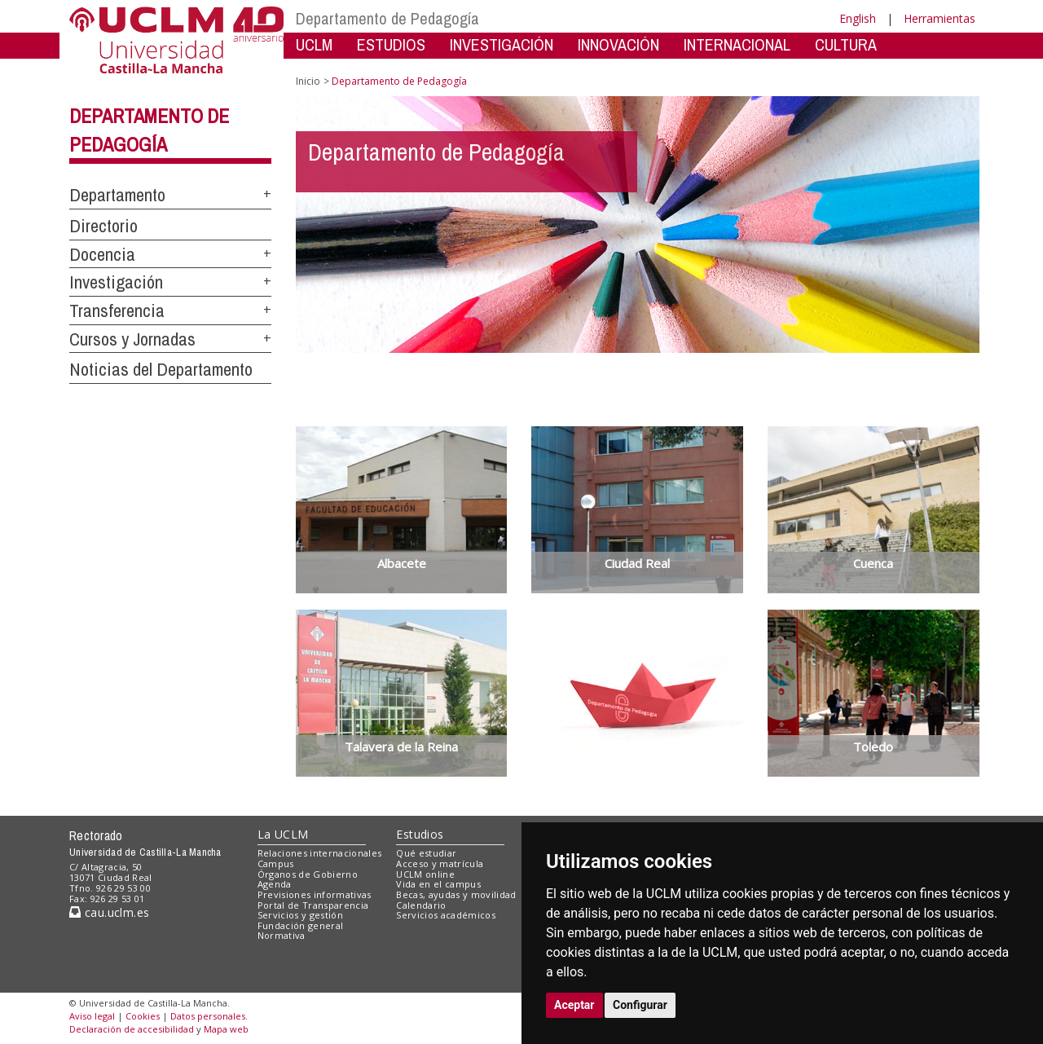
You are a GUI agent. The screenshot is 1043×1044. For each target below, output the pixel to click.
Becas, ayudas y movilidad (456, 894)
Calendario (421, 905)
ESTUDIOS (391, 44)
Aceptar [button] (574, 1004)
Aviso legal (92, 1016)
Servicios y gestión (300, 915)
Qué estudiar (426, 853)
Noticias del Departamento (161, 369)
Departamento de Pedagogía (387, 18)
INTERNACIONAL (737, 44)
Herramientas (939, 18)
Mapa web (226, 1029)
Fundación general (300, 925)
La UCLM (283, 834)
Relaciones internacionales (319, 853)
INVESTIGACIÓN (501, 44)
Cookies (142, 1016)
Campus (275, 863)
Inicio (308, 81)
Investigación (116, 282)
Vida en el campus (438, 884)
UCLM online (425, 874)
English (857, 18)
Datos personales (207, 1016)
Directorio (103, 226)
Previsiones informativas (314, 894)
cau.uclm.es (109, 912)
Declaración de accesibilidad (131, 1029)
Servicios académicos (445, 915)
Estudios (419, 834)
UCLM (314, 44)
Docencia (102, 254)
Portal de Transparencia (313, 905)
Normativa (281, 935)
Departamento (117, 195)
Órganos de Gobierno (307, 874)
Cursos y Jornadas (132, 339)
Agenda (274, 884)
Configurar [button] (640, 1004)
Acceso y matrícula (439, 863)
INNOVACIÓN (618, 44)
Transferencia (117, 310)
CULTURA (846, 44)
